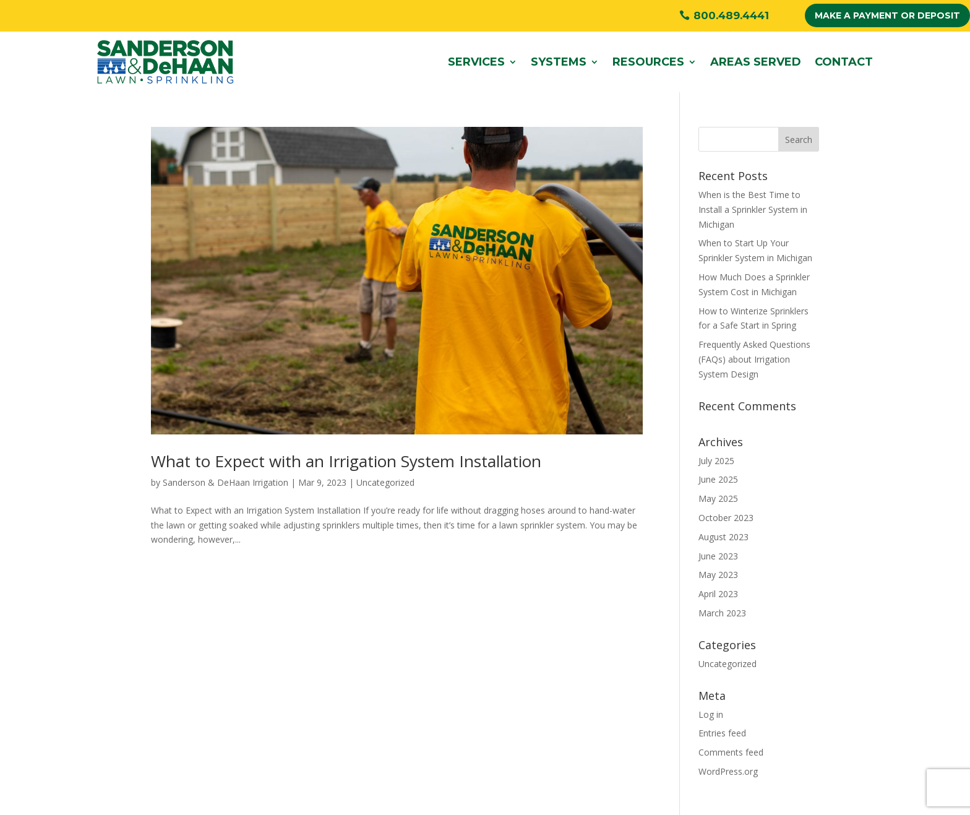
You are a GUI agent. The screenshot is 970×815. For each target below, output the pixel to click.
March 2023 (722, 613)
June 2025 (718, 479)
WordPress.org (728, 771)
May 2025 (718, 498)
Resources (648, 62)
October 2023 (725, 518)
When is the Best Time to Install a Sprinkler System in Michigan (752, 209)
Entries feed (722, 733)
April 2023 (718, 594)
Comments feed (730, 752)
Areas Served (755, 62)
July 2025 (716, 461)
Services (476, 62)
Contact (844, 62)
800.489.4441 (731, 15)
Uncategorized (385, 482)
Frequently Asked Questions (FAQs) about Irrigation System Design (754, 359)
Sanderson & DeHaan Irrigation (225, 482)
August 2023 (723, 537)
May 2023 (718, 574)
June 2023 (718, 556)
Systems (558, 62)
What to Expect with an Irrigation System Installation (346, 461)
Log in (710, 714)
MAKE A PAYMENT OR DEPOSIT (887, 15)
